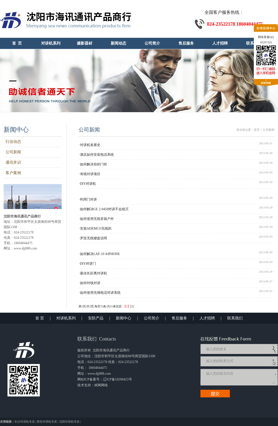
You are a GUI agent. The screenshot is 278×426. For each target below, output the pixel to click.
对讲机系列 (66, 318)
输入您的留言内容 (240, 377)
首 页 (39, 318)
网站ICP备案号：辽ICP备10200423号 (104, 379)
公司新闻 (12, 152)
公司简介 (151, 318)
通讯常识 (12, 162)
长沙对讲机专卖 (25, 421)
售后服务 (179, 318)
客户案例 (12, 173)
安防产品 (95, 318)
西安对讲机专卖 (47, 421)
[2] (132, 306)
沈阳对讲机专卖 (69, 421)
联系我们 (235, 318)
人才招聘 (207, 318)
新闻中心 (123, 318)
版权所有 (84, 350)
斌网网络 (101, 385)
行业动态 (12, 141)
